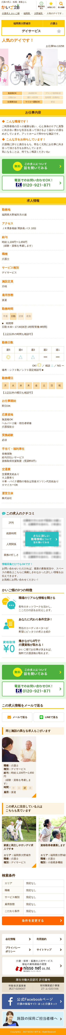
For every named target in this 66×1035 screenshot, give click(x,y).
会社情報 (10, 939)
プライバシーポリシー (12, 949)
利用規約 (41, 939)
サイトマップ (44, 949)
